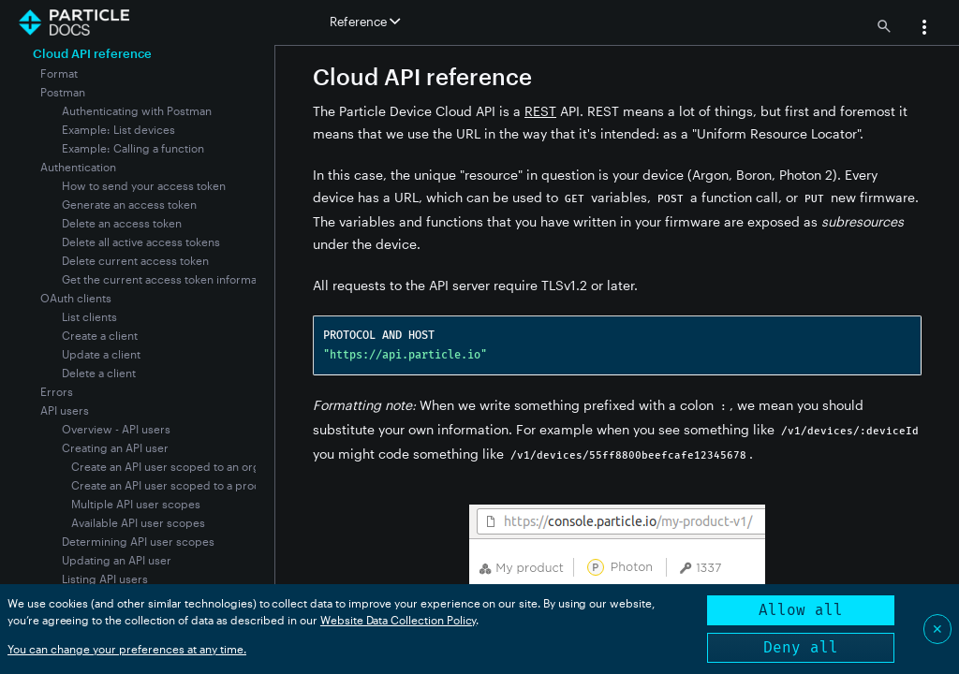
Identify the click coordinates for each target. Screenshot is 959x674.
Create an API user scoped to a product (174, 484)
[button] (924, 29)
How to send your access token (144, 185)
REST (540, 111)
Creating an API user (115, 447)
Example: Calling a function (133, 147)
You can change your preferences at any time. (126, 648)
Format (59, 73)
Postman (62, 91)
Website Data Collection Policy (398, 619)
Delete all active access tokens (141, 241)
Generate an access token (129, 204)
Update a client (101, 353)
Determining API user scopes (138, 541)
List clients (89, 316)
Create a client (100, 335)
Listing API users (105, 578)
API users (64, 410)
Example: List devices (118, 129)
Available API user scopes (138, 522)
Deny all (800, 647)
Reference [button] (365, 21)
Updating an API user (116, 559)
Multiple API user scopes (135, 503)
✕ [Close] (937, 628)
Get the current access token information (169, 279)
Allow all (801, 610)
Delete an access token (122, 222)
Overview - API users (116, 428)
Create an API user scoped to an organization (188, 466)
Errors (56, 391)
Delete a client (99, 372)
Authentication (78, 166)
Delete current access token (135, 260)
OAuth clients (75, 297)
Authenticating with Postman (137, 110)
